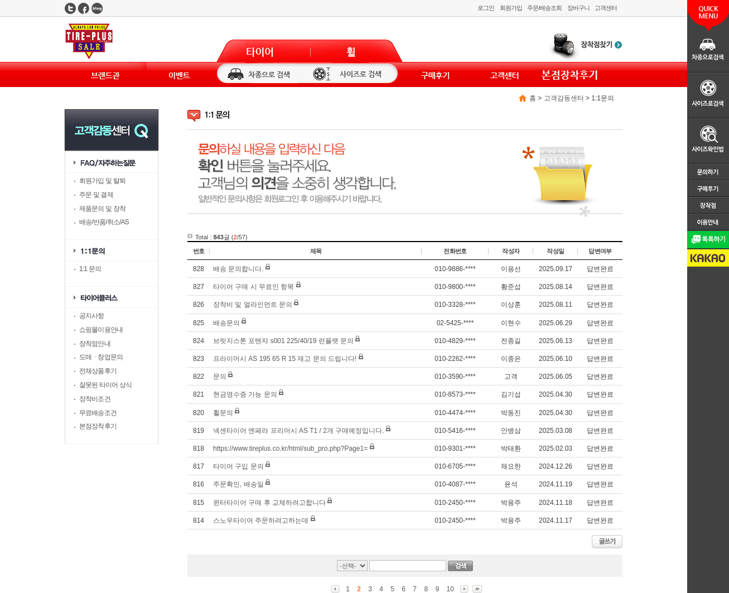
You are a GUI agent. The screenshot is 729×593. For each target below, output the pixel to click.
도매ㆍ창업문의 (101, 357)
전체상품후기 (98, 371)
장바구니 (578, 7)
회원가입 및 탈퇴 (102, 181)
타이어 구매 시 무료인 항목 (253, 287)
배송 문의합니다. (238, 269)
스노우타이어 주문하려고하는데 (260, 520)
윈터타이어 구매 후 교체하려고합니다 (269, 503)
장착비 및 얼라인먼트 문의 (252, 304)
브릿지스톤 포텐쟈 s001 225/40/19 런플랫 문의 (283, 341)
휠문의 (223, 413)
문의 (219, 376)
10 (449, 589)
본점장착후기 (98, 426)
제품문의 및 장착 (102, 209)
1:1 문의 (90, 269)
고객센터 (606, 7)
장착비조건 (94, 399)
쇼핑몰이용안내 (101, 330)
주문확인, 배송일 (238, 484)
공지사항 (91, 316)
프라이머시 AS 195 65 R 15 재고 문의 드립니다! (284, 359)
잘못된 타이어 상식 (105, 385)
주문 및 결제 (96, 195)
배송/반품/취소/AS (104, 222)
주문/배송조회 (544, 7)
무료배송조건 (98, 413)
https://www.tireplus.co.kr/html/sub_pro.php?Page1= (290, 448)
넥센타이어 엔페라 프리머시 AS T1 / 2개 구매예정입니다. (298, 431)
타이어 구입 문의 (238, 466)
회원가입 (511, 7)
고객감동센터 (564, 98)
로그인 (485, 7)
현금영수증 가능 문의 (245, 394)
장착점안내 (94, 344)
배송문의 (226, 323)
